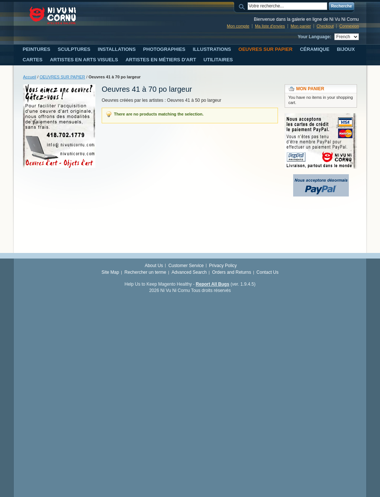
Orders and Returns (231, 272)
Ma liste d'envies (270, 26)
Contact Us (267, 272)
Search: (243, 6)
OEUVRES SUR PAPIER (62, 77)
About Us (154, 265)
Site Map (110, 272)
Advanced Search (189, 272)
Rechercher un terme (145, 272)
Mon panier (301, 26)
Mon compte (238, 26)
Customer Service (186, 265)
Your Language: (314, 36)
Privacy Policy (223, 265)
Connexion (349, 26)
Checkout (325, 26)
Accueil (29, 77)
